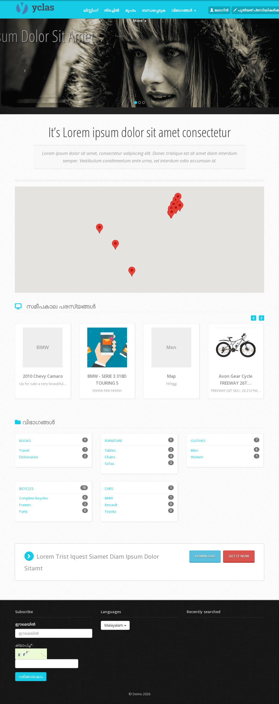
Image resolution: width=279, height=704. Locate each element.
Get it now (239, 556)
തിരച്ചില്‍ (111, 10)
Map (171, 376)
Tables (110, 450)
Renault (111, 504)
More (139, 20)
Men (194, 450)
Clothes (198, 440)
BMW (109, 498)
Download (205, 556)
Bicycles (26, 488)
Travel (24, 450)
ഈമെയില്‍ (25, 624)
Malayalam (115, 625)
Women (197, 457)
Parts (23, 511)
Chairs (110, 457)
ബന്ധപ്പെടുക (153, 10)
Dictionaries (28, 457)
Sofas (109, 463)
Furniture (113, 440)
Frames (25, 504)
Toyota (110, 511)
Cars (109, 488)
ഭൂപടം (130, 10)
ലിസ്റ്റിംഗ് (90, 10)
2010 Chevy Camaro (43, 376)
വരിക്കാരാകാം (31, 676)
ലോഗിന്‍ (219, 10)
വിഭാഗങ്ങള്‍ (183, 10)
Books (25, 440)
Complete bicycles (33, 498)
